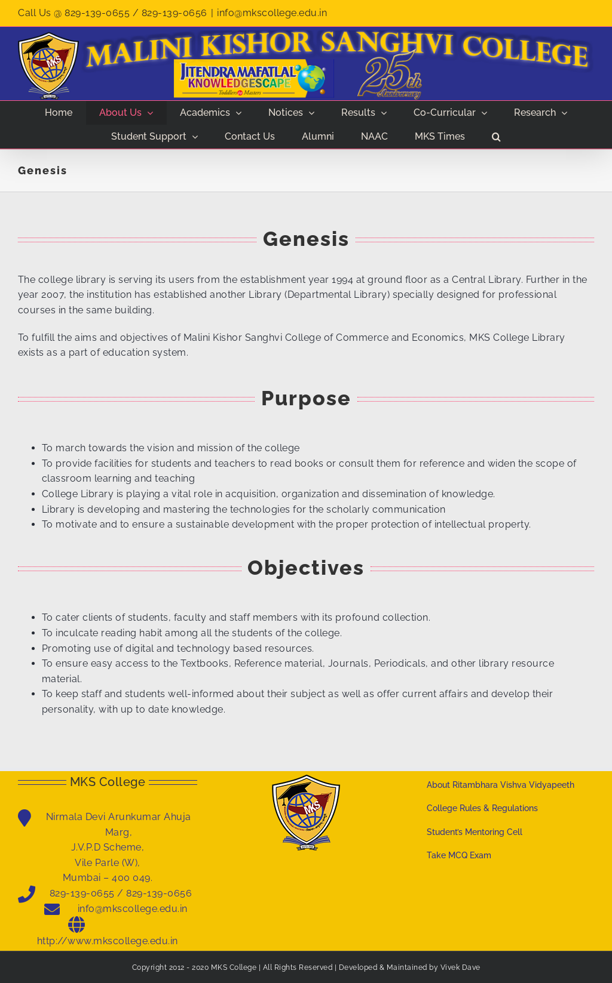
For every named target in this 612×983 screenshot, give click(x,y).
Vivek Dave (460, 967)
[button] (497, 137)
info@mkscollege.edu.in (272, 13)
